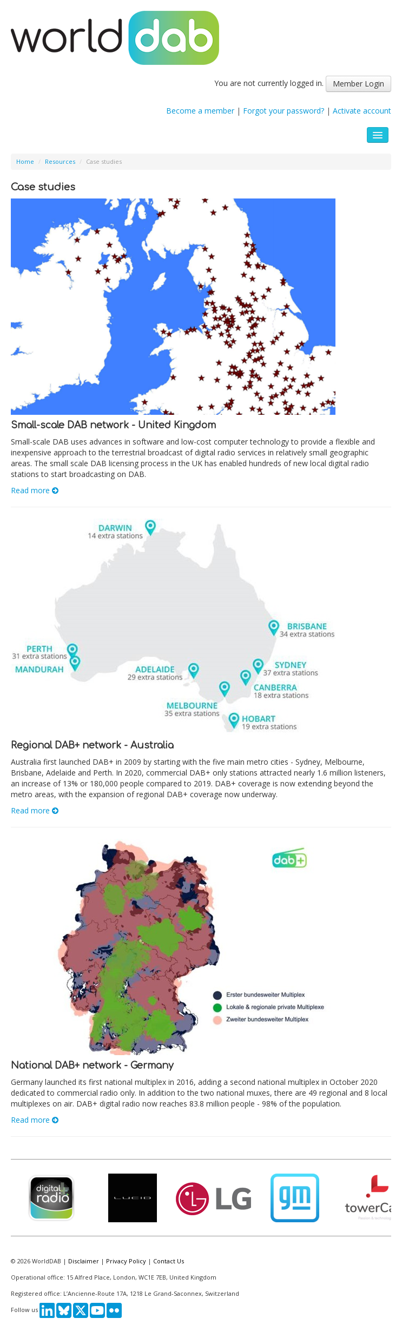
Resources (60, 161)
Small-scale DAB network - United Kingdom (113, 425)
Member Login (358, 83)
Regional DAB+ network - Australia (92, 745)
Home (25, 161)
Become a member (200, 110)
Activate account (362, 110)
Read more (34, 490)
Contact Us (168, 1261)
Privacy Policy (126, 1261)
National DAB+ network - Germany (92, 1066)
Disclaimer (83, 1261)
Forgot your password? (283, 110)
